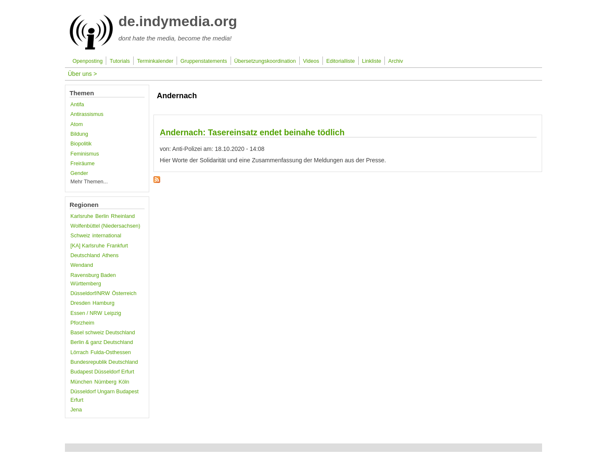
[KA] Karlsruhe (87, 246)
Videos (311, 61)
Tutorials (120, 61)
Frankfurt (117, 246)
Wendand (81, 265)
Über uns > (82, 73)
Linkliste (371, 61)
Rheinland (123, 216)
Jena (76, 410)
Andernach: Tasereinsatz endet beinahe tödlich (252, 132)
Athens (110, 255)
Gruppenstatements (203, 61)
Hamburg (104, 303)
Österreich (124, 293)
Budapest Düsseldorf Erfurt (102, 372)
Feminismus (84, 154)
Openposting (87, 61)
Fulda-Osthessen (111, 352)
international (106, 236)
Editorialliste (340, 61)
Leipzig (112, 313)
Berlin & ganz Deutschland (101, 342)
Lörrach (79, 352)
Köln (123, 382)
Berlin (102, 216)
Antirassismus (86, 114)
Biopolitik (80, 144)
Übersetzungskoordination (265, 61)
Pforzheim (82, 323)
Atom (76, 124)
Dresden (80, 303)
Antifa (77, 104)
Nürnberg (105, 382)
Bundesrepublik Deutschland (104, 362)
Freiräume (82, 164)
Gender (79, 173)
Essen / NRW (86, 313)
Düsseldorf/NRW (90, 293)
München (81, 382)
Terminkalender (155, 61)
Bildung (79, 134)
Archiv (395, 61)
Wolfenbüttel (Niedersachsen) (105, 226)
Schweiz (80, 236)
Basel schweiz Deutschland (102, 333)
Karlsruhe (81, 216)
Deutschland (85, 255)
